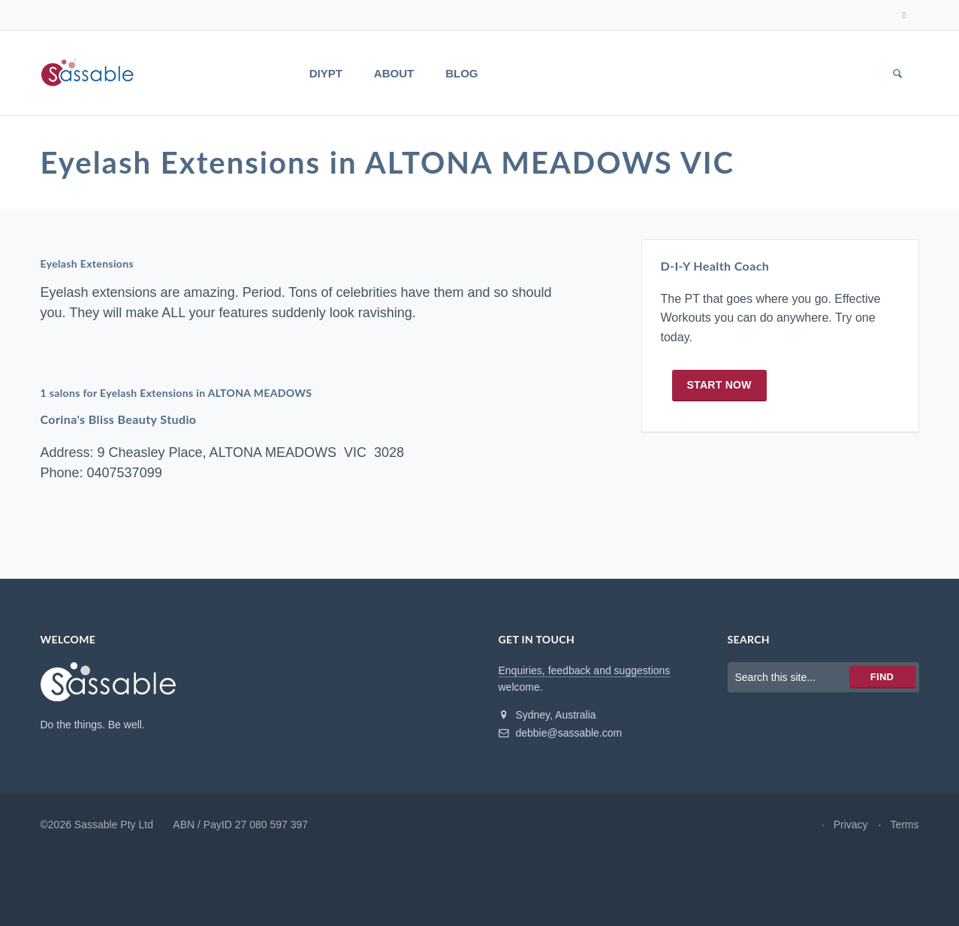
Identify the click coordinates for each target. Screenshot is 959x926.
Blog (461, 73)
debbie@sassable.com (561, 733)
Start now (719, 385)
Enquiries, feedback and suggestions (585, 670)
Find (882, 676)
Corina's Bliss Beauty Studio (119, 419)
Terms (904, 825)
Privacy (851, 825)
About (394, 73)
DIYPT (325, 73)
